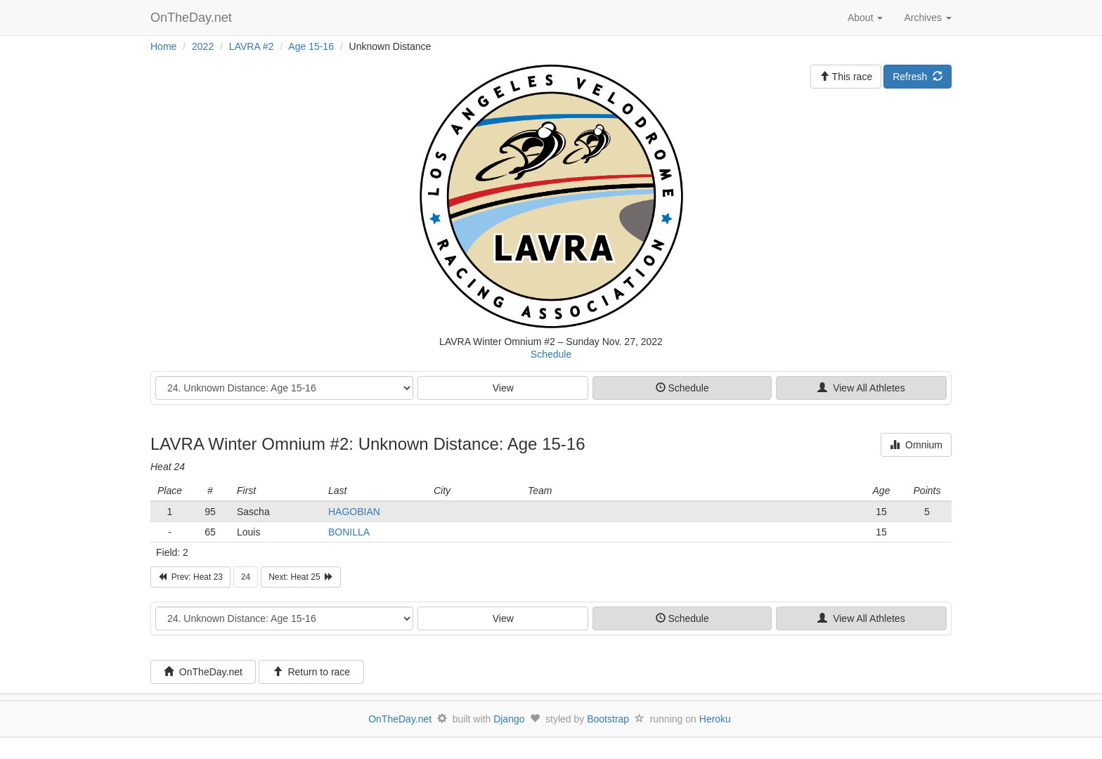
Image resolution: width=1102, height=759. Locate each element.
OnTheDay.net (192, 18)
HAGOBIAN (354, 511)
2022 (203, 46)
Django (508, 719)
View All (861, 388)
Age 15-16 (311, 46)
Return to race (312, 671)
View (503, 388)
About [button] (865, 17)
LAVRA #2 (251, 46)
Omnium (916, 444)
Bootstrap (608, 719)
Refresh (917, 76)
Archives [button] (928, 17)
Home (163, 46)
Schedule (551, 354)
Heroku (715, 719)
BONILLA (349, 532)
